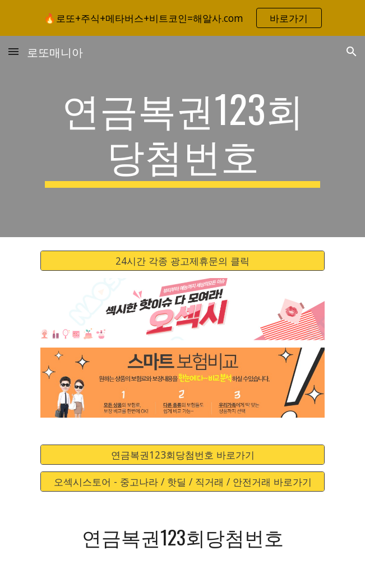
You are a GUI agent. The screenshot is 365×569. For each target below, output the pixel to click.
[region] (182, 18)
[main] (182, 136)
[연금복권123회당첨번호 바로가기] (182, 454)
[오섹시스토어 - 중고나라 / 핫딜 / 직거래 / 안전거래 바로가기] (182, 482)
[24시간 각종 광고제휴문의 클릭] (182, 261)
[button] (13, 51)
